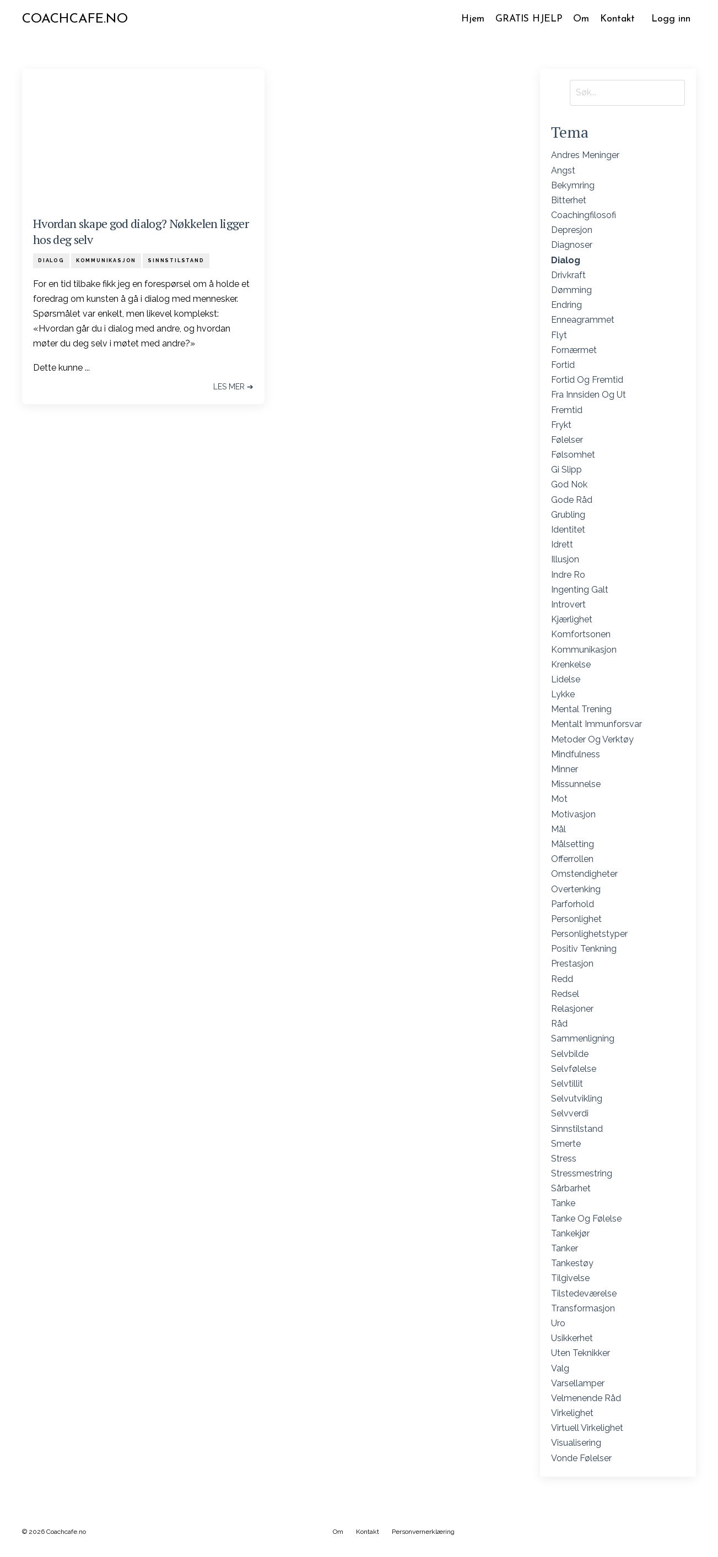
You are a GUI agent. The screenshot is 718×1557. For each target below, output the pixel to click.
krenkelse (571, 664)
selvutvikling (576, 1099)
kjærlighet (571, 620)
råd (559, 1024)
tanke (563, 1203)
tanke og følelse (586, 1218)
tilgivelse (570, 1278)
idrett (562, 545)
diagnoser (571, 245)
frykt (561, 425)
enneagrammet (582, 320)
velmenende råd (586, 1398)
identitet (568, 530)
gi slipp (566, 470)
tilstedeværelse (584, 1293)
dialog (51, 260)
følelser (567, 440)
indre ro (568, 574)
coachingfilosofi (583, 215)
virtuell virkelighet (587, 1428)
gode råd (571, 500)
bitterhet (568, 201)
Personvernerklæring (423, 1532)
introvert (568, 605)
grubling (568, 514)
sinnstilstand (176, 260)
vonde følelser (581, 1458)
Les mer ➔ (233, 386)
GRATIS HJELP (527, 19)
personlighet (576, 919)
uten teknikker (580, 1353)
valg (560, 1368)
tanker (564, 1249)
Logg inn (670, 19)
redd (562, 979)
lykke (563, 695)
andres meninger (585, 155)
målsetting (572, 844)
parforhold (572, 904)
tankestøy (572, 1263)
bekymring (573, 185)
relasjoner (572, 1009)
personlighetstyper (589, 934)
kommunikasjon (106, 260)
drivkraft (568, 275)
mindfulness (575, 754)
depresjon (571, 230)
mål (558, 829)
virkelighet (572, 1413)
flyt (559, 335)
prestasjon (572, 964)
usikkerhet (572, 1338)
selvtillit (567, 1084)
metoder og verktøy (592, 739)
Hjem (469, 19)
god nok (569, 485)
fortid (563, 365)
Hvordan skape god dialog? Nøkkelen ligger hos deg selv (141, 232)
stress (563, 1159)
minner (564, 769)
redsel (565, 994)
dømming (571, 290)
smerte (566, 1143)
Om (581, 19)
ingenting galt (579, 589)
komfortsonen (581, 635)
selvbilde (570, 1054)
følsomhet (573, 455)
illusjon (565, 560)
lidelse (565, 680)
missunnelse (576, 784)
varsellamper (577, 1383)
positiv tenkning (584, 949)
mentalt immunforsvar (596, 724)
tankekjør (570, 1233)
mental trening (581, 709)
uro (558, 1324)
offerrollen (572, 859)
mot (559, 799)
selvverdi (570, 1114)
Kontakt (617, 19)
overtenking (576, 889)
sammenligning (582, 1039)
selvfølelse (573, 1069)
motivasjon (573, 814)
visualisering (576, 1443)
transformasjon (583, 1308)
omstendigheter (584, 874)
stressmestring (581, 1174)
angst (563, 170)
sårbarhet (571, 1189)
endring (566, 305)
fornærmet (574, 350)
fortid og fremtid (587, 380)
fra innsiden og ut (588, 395)
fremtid (566, 410)
